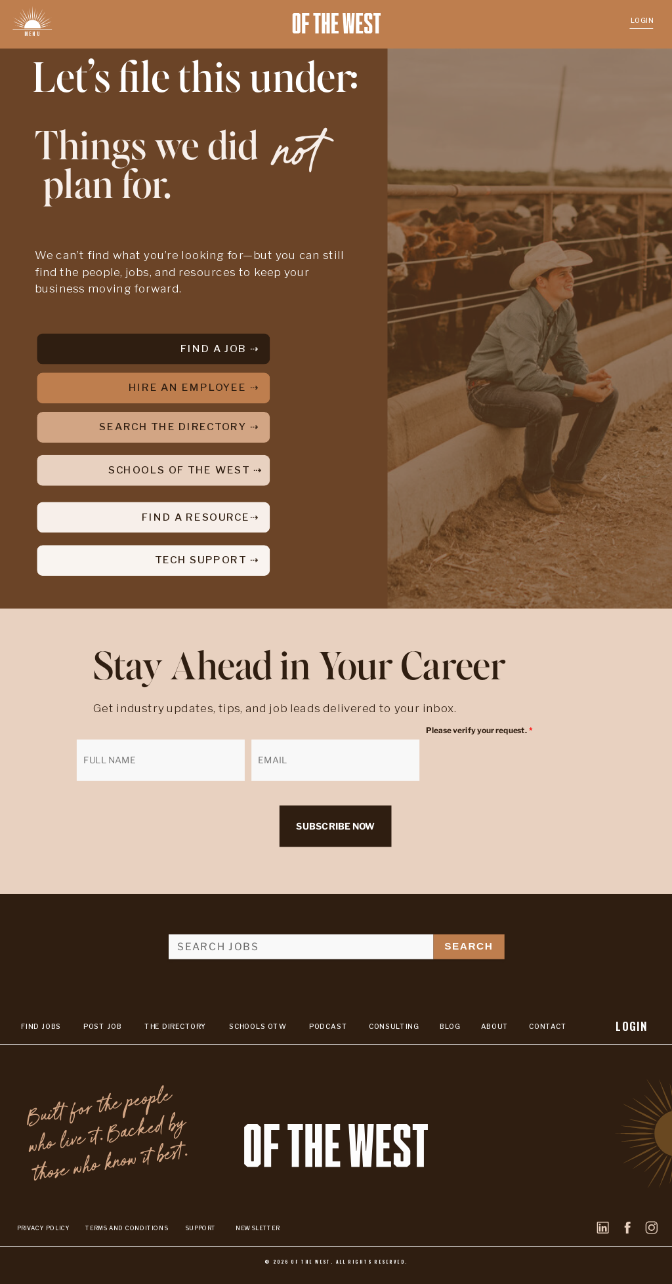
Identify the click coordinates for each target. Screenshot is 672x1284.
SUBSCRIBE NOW (335, 827)
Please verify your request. (479, 731)
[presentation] (511, 762)
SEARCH (468, 946)
